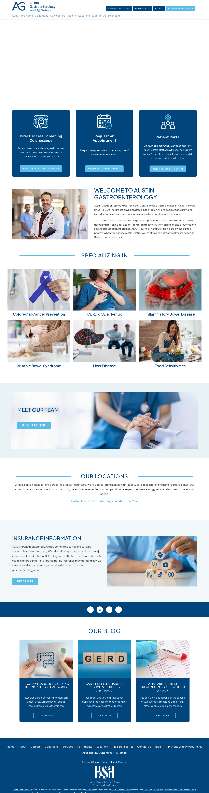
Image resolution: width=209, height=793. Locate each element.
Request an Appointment (181, 9)
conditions (90, 791)
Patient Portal (143, 9)
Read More (25, 582)
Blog (158, 748)
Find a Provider (34, 426)
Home (10, 748)
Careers (35, 748)
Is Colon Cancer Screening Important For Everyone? (46, 686)
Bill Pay (159, 9)
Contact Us (112, 15)
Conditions (46, 15)
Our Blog (104, 632)
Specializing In (104, 255)
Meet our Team (39, 409)
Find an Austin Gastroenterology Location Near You (104, 501)
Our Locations (104, 476)
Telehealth (129, 15)
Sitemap (121, 754)
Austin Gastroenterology (23, 791)
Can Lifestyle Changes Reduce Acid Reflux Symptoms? (104, 688)
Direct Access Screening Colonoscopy (41, 138)
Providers (30, 15)
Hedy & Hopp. (110, 786)
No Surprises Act (123, 748)
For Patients (78, 15)
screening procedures (153, 791)
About (16, 15)
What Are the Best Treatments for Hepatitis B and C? (162, 688)
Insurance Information (49, 538)
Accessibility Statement (97, 754)
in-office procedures (120, 791)
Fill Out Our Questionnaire (41, 168)
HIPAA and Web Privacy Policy (183, 748)
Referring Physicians (119, 9)
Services (61, 15)
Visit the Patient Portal (167, 168)
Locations (95, 15)
